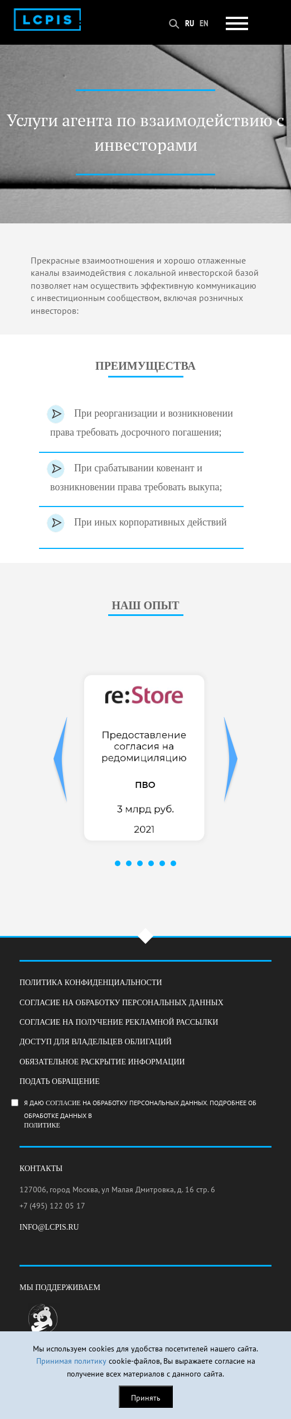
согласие (63, 1103)
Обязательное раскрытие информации (102, 1062)
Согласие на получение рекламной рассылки (119, 1022)
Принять (146, 1398)
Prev (60, 760)
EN (204, 22)
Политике (42, 1125)
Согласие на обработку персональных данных (122, 1002)
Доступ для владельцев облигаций (96, 1042)
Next (230, 760)
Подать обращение (60, 1081)
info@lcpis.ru (49, 1227)
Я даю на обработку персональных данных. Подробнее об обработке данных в (152, 1113)
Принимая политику (71, 1361)
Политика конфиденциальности (91, 982)
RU (189, 22)
